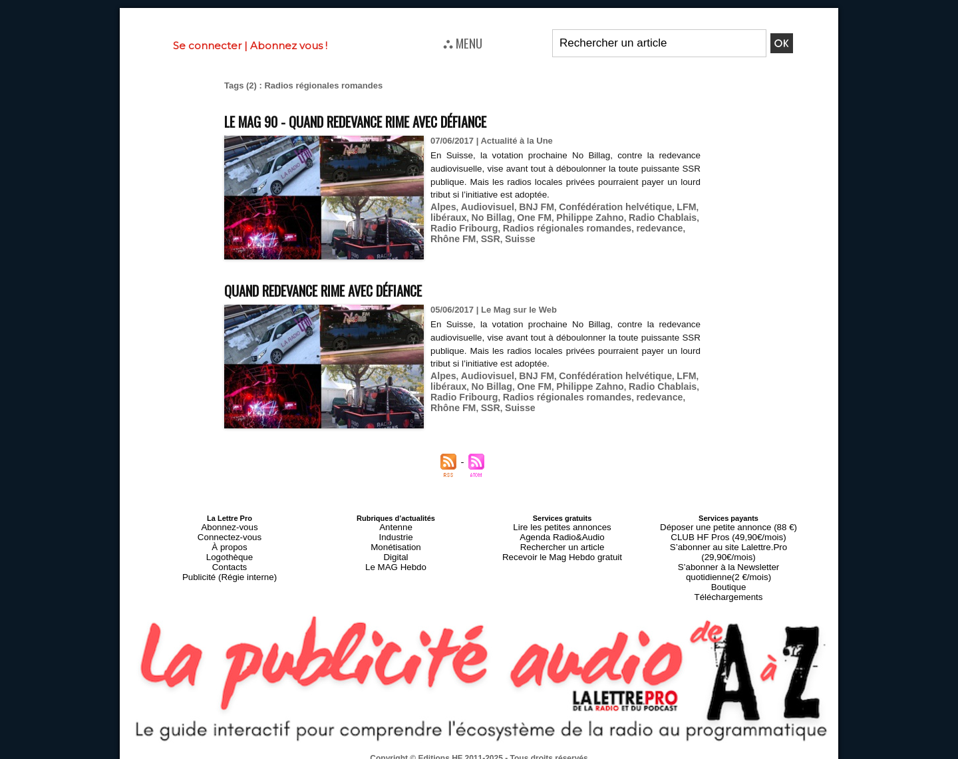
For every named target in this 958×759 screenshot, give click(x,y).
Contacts (229, 558)
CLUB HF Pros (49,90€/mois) (728, 534)
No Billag (487, 216)
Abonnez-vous (229, 526)
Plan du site (446, 753)
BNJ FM (528, 206)
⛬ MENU (462, 42)
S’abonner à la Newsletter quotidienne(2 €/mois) (728, 554)
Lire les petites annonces (562, 526)
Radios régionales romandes (556, 226)
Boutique (728, 566)
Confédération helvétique (601, 206)
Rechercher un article (562, 542)
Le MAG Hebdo (396, 558)
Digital (396, 550)
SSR (457, 236)
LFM (667, 206)
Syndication (511, 753)
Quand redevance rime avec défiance (352, 289)
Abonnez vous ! (288, 45)
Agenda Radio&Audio (562, 534)
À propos (229, 542)
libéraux (447, 216)
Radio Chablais (645, 216)
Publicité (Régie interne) (229, 566)
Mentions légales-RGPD (584, 743)
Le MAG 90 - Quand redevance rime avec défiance (392, 120)
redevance (641, 226)
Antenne (396, 526)
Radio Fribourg (461, 226)
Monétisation (395, 542)
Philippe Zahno (578, 216)
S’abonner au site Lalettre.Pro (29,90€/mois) (728, 542)
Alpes (442, 206)
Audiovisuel (483, 206)
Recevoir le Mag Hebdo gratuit (562, 550)
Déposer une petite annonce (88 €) (728, 526)
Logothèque (229, 550)
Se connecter (207, 45)
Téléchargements (729, 574)
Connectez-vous (229, 534)
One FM (527, 216)
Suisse (484, 236)
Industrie (396, 534)
